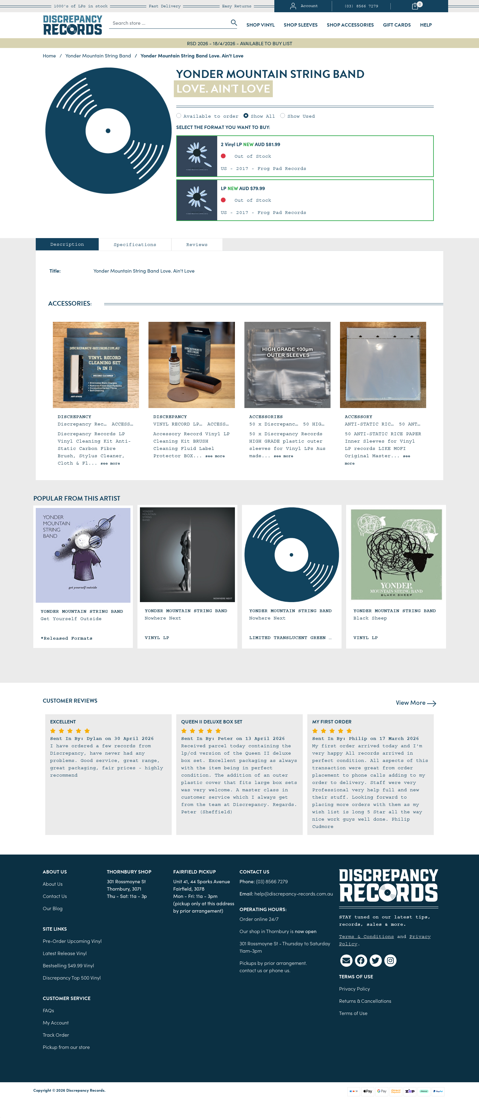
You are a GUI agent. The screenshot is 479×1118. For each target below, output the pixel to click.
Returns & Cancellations (365, 1000)
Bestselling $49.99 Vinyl (68, 965)
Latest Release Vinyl (65, 953)
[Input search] (168, 22)
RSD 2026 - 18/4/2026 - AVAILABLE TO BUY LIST (239, 43)
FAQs (48, 1010)
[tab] (67, 244)
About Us (53, 883)
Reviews (197, 244)
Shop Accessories (350, 25)
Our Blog (53, 908)
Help (426, 25)
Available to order (211, 116)
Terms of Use (353, 1013)
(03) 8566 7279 (361, 6)
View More (416, 702)
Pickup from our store (66, 1046)
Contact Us (55, 895)
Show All (263, 116)
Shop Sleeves (301, 25)
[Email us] (346, 960)
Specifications (135, 244)
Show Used (301, 116)
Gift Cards (397, 25)
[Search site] (232, 22)
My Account (56, 1022)
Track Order (56, 1034)
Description (67, 244)
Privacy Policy (354, 988)
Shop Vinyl (261, 25)
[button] (305, 156)
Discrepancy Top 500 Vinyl (72, 977)
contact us (251, 970)
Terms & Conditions (366, 936)
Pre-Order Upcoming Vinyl (72, 940)
